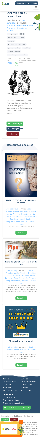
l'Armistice (26, 48)
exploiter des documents (17, 44)
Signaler (13, 134)
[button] (21, 128)
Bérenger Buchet (10, 63)
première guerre (14, 51)
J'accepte (5, 419)
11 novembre (12, 34)
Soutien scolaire (11, 400)
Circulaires (26, 390)
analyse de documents (16, 37)
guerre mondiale (14, 48)
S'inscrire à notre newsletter (16, 407)
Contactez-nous (9, 397)
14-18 (22, 34)
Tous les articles (28, 381)
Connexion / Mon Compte (27, 3)
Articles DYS (26, 384)
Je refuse (13, 419)
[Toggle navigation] (36, 7)
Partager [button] (13, 128)
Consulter (21, 233)
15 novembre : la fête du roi (21, 341)
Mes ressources (10, 390)
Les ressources (9, 381)
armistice (11, 41)
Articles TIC (26, 387)
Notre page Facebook (13, 403)
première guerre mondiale (17, 55)
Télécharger (15, 123)
